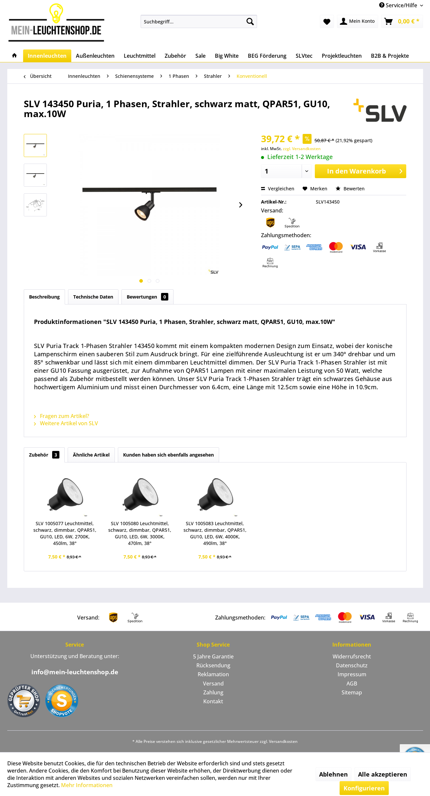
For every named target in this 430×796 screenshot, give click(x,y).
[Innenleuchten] (47, 55)
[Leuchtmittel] (139, 55)
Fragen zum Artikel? (61, 416)
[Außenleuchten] (95, 55)
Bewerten (350, 188)
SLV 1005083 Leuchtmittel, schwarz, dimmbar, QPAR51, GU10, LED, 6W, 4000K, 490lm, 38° (215, 533)
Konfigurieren (364, 788)
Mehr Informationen (87, 785)
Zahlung (213, 692)
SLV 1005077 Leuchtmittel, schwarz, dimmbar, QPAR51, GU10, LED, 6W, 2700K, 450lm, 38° (64, 533)
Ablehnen (333, 774)
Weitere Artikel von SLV (66, 423)
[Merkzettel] (327, 21)
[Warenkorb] (402, 21)
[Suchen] (250, 21)
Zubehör (44, 455)
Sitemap (352, 692)
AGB (352, 683)
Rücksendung (213, 665)
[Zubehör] (175, 55)
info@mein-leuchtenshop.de (74, 672)
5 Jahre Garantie (213, 656)
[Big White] (226, 55)
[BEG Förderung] (267, 55)
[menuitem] (199, 21)
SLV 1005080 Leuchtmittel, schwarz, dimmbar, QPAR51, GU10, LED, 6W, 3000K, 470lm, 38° (139, 533)
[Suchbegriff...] (199, 21)
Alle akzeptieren (382, 774)
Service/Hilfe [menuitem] (398, 5)
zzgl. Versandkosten (302, 148)
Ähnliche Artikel (91, 455)
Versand (213, 683)
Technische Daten (93, 297)
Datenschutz (352, 665)
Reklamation (213, 674)
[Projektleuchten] (341, 55)
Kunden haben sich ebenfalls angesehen (168, 455)
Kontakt (213, 701)
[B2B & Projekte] (389, 55)
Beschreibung (44, 297)
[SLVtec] (304, 55)
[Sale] (200, 55)
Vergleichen (277, 188)
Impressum (352, 674)
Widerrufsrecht (352, 656)
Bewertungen (147, 297)
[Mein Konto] (357, 21)
